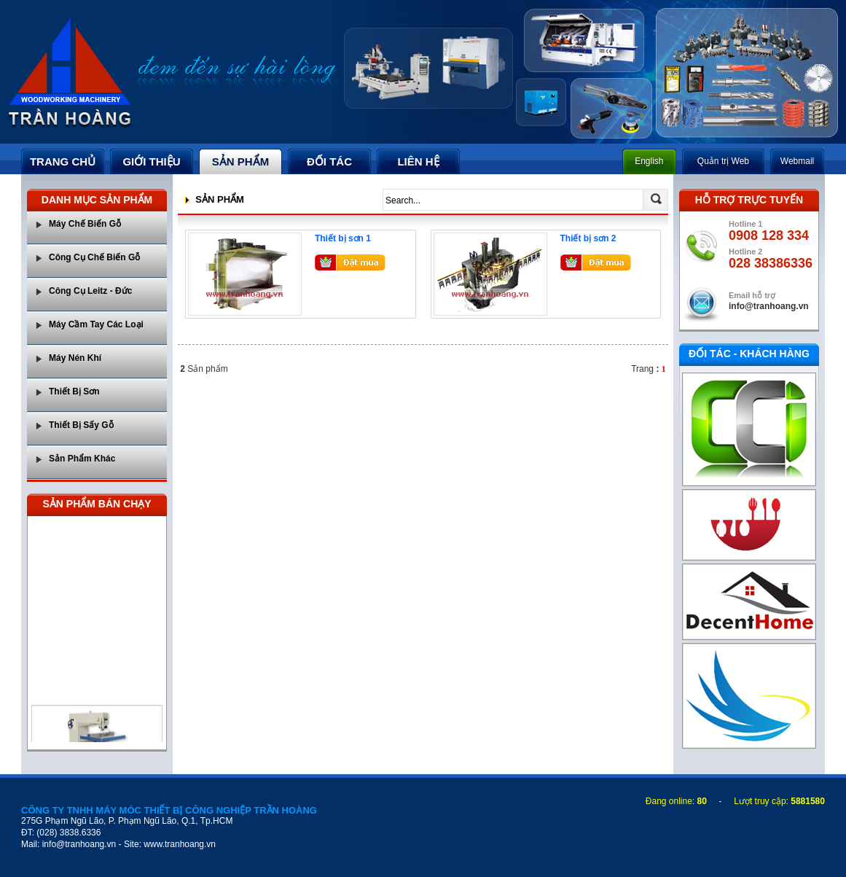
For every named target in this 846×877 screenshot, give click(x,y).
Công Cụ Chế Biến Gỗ (94, 257)
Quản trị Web (723, 161)
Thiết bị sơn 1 (343, 238)
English (649, 161)
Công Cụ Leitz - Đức (90, 291)
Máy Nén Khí (75, 358)
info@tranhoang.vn (769, 306)
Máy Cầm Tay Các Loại (96, 324)
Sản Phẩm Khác (82, 458)
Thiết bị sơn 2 (588, 238)
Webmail (797, 161)
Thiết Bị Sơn (74, 391)
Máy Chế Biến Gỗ (85, 224)
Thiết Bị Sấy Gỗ (81, 425)
